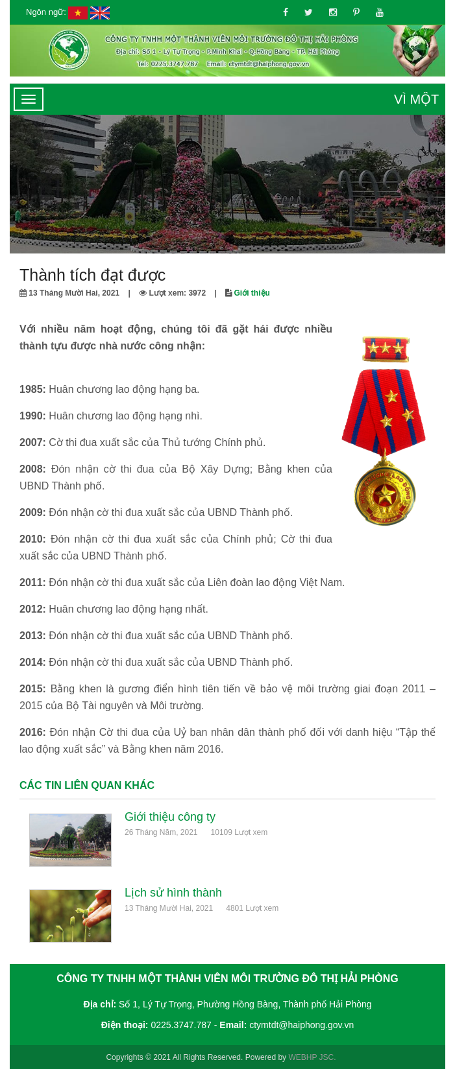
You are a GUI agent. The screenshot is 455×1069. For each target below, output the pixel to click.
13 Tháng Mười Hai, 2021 (169, 908)
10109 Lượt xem (239, 832)
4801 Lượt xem (252, 908)
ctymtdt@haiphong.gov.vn (301, 1025)
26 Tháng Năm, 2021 (161, 832)
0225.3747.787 (181, 1025)
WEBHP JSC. (312, 1057)
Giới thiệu (252, 293)
